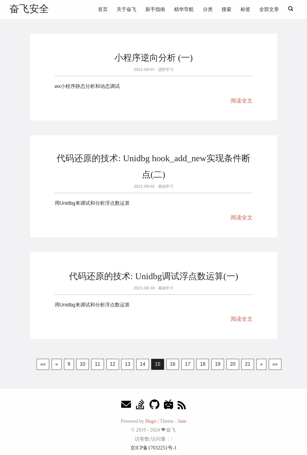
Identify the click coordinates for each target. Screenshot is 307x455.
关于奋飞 (126, 9)
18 (202, 364)
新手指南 (155, 9)
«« (43, 364)
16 (172, 364)
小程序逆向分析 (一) (153, 58)
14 (142, 364)
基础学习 (165, 186)
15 (157, 364)
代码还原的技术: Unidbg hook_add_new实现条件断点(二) (153, 166)
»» (275, 364)
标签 (245, 9)
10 (82, 364)
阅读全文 (242, 101)
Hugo (150, 421)
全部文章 (269, 9)
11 (97, 364)
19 (217, 364)
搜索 (226, 9)
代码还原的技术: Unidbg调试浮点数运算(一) (153, 276)
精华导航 (184, 9)
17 (187, 364)
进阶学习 (165, 69)
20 (233, 364)
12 (112, 364)
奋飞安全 (29, 8)
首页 (103, 9)
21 (247, 364)
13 (127, 364)
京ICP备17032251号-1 (153, 448)
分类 (208, 9)
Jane (182, 421)
